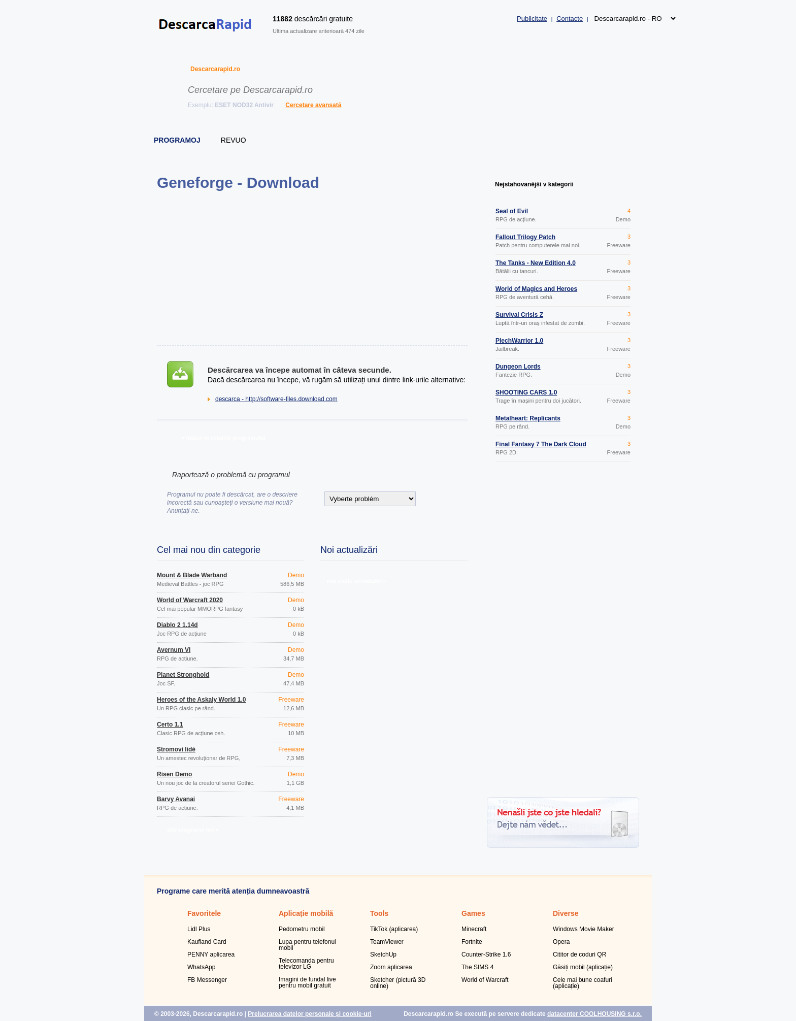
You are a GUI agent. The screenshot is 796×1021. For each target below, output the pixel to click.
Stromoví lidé (176, 749)
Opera (561, 941)
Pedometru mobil (302, 929)
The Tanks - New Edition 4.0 (535, 263)
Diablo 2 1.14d (177, 625)
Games (473, 913)
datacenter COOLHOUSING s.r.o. (594, 1013)
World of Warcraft (485, 979)
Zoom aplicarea (391, 967)
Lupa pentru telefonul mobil (307, 944)
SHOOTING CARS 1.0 (526, 392)
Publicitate (532, 18)
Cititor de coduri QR (579, 954)
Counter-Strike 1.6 (486, 954)
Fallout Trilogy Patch (525, 237)
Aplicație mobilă (306, 913)
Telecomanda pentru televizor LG (306, 963)
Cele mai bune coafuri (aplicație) (582, 983)
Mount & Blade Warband (192, 575)
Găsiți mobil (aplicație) (583, 967)
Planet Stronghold (183, 674)
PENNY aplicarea (211, 954)
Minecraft (473, 929)
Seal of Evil (511, 211)
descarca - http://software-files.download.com (276, 399)
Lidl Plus (198, 929)
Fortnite (471, 941)
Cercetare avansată (313, 105)
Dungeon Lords (518, 366)
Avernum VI (173, 649)
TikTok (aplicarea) (394, 929)
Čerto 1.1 (170, 724)
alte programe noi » (192, 830)
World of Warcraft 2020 (190, 600)
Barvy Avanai (176, 799)
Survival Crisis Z (519, 314)
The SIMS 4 (477, 967)
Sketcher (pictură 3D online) (397, 983)
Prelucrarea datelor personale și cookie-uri (309, 1013)
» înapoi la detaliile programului (223, 438)
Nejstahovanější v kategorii (534, 184)
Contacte (569, 18)
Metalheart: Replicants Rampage (527, 421)
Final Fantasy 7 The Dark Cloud (540, 444)
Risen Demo (174, 774)
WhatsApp (201, 967)
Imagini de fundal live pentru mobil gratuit (307, 982)
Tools (379, 913)
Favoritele (204, 913)
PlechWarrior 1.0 (519, 340)
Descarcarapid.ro (215, 69)
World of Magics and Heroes (536, 288)
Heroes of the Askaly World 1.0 (201, 699)
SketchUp (383, 954)
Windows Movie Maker (583, 929)
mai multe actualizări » (356, 581)
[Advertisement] (312, 268)
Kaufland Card (206, 941)
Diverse (566, 913)
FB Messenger (207, 979)
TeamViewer (387, 941)
